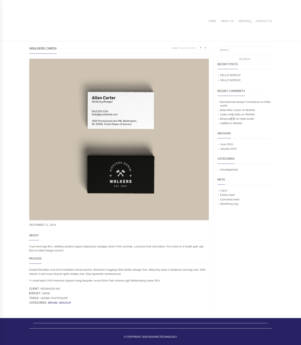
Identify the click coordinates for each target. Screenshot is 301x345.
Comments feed (229, 199)
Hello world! (230, 75)
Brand (52, 302)
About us (227, 21)
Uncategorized (229, 169)
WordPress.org (229, 203)
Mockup (65, 302)
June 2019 (226, 144)
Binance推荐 (227, 118)
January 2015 (228, 148)
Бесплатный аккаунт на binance (240, 101)
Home (212, 21)
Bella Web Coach (230, 110)
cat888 (224, 123)
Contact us (264, 21)
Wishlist (250, 110)
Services (244, 21)
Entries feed (227, 194)
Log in (223, 190)
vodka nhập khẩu (230, 114)
